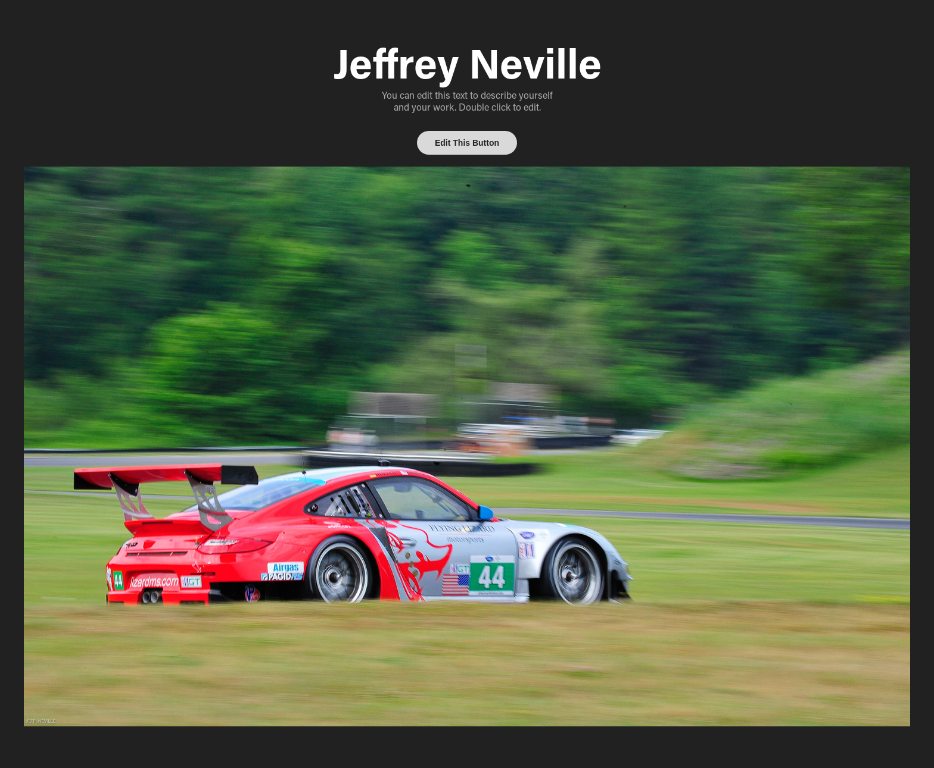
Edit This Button (467, 143)
